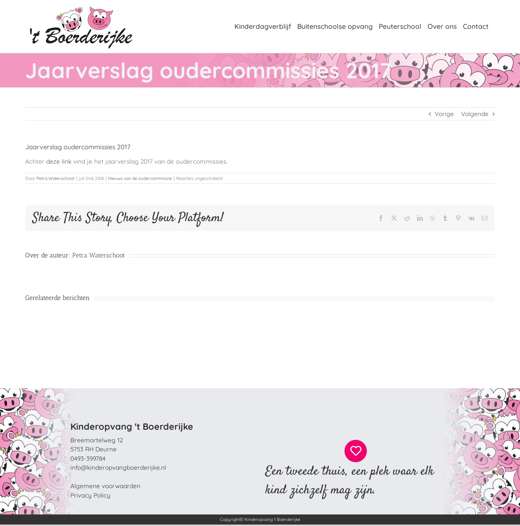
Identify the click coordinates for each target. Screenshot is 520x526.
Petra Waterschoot (55, 178)
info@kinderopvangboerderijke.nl (118, 467)
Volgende (475, 114)
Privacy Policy (90, 495)
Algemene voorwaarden (105, 486)
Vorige (444, 114)
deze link (59, 161)
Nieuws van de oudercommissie (140, 178)
